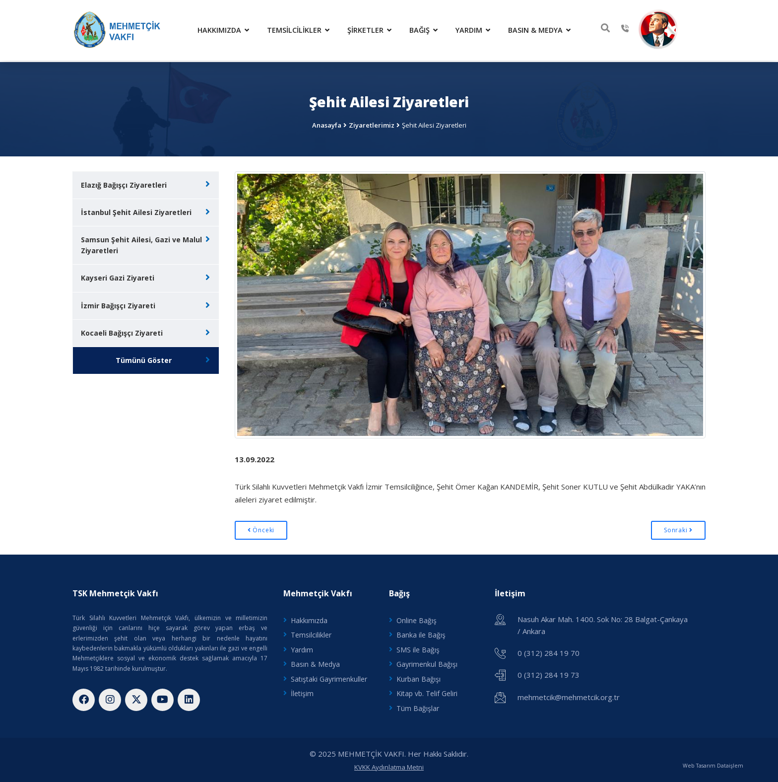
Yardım (475, 29)
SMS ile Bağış (418, 647)
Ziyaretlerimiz (371, 122)
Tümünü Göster (144, 358)
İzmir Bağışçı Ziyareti (118, 303)
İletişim (302, 692)
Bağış (426, 29)
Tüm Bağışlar (417, 706)
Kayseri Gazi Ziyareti (117, 276)
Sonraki (678, 528)
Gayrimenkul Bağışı (426, 662)
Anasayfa (326, 122)
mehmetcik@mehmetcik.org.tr (569, 694)
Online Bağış (416, 618)
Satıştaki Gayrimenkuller (329, 677)
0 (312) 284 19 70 (549, 650)
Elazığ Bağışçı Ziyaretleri (124, 182)
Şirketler (372, 29)
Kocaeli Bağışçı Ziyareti (122, 331)
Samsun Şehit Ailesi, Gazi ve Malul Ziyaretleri (141, 243)
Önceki (261, 528)
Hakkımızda (226, 29)
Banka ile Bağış (421, 633)
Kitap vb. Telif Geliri (426, 692)
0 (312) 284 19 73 (549, 672)
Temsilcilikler (300, 29)
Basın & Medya (542, 29)
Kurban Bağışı (418, 677)
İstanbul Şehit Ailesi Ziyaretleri (136, 209)
